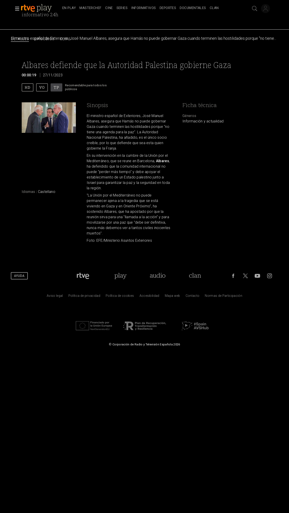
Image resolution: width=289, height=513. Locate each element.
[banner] (41, 8)
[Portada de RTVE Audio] (157, 275)
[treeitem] (69, 8)
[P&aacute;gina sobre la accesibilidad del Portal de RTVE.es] (149, 297)
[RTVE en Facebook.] (233, 275)
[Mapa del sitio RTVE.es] (172, 297)
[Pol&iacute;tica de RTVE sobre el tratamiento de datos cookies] (120, 297)
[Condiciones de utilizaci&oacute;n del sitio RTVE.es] (55, 297)
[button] (16, 9)
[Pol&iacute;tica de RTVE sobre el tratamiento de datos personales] (84, 297)
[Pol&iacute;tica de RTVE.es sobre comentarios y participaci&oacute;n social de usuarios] (223, 297)
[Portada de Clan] (195, 275)
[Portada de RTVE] (83, 275)
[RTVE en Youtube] (257, 275)
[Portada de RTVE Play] (120, 275)
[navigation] (149, 8)
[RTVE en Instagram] (269, 275)
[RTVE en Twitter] (245, 275)
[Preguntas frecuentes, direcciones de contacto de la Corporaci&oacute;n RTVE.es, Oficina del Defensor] (193, 297)
